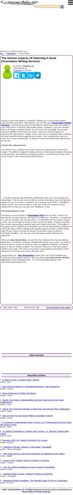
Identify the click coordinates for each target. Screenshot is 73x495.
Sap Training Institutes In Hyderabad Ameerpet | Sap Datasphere (31, 386)
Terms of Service (44, 492)
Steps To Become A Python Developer (19, 393)
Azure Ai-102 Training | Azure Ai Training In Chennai (26, 460)
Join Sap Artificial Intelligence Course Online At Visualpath (29, 467)
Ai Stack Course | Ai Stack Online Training (20, 380)
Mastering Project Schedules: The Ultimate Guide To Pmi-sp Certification (35, 480)
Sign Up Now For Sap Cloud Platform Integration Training (27, 416)
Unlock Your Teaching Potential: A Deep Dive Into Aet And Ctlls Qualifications (36, 409)
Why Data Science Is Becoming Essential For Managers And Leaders (34, 454)
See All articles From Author (58, 307)
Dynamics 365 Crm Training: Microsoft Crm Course (24, 440)
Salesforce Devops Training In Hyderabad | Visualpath (27, 447)
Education (11, 53)
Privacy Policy (27, 492)
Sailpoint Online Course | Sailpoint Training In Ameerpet (28, 474)
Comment (17, 70)
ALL (1, 53)
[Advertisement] (36, 29)
